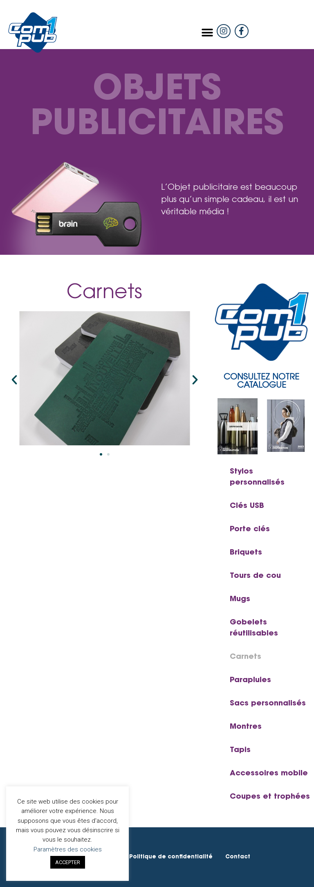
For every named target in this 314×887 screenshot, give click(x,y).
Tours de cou (255, 576)
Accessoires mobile (269, 773)
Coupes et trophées (270, 797)
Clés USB (247, 506)
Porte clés (250, 529)
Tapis (240, 750)
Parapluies (250, 680)
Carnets (245, 657)
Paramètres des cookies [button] (68, 849)
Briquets (246, 553)
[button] (207, 32)
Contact (237, 857)
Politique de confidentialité (171, 857)
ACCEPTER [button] (67, 862)
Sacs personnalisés (268, 703)
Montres (246, 727)
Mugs (240, 599)
